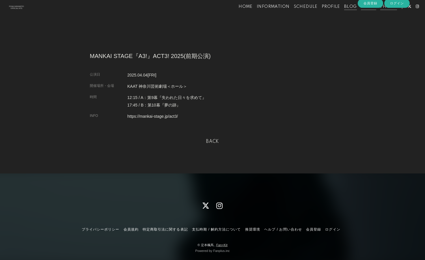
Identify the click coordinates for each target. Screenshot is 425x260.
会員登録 (370, 26)
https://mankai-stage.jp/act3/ (152, 116)
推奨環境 (252, 229)
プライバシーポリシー (100, 229)
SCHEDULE (295, 17)
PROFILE (321, 17)
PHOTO (378, 17)
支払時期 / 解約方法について (216, 229)
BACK (212, 141)
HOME (236, 17)
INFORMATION (263, 17)
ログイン (397, 26)
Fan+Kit (222, 245)
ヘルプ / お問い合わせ (283, 229)
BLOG (340, 17)
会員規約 (131, 229)
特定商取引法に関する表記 (165, 229)
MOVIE (358, 17)
